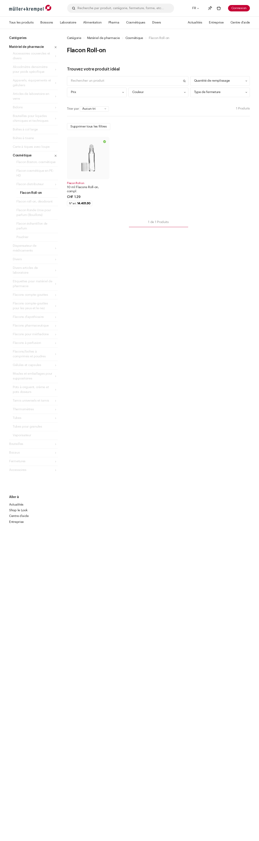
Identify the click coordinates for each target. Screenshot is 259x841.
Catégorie (74, 38)
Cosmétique (134, 38)
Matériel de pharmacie (103, 38)
